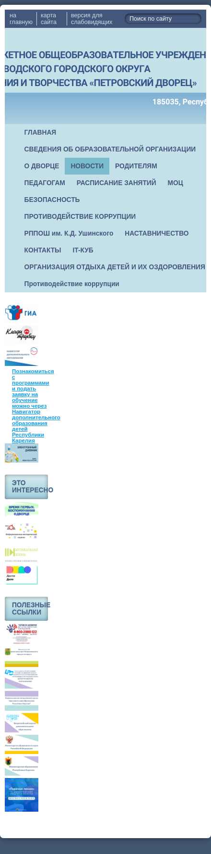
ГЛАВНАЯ (40, 132)
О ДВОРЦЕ (41, 166)
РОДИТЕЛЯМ (136, 166)
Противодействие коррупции (71, 284)
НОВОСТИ (87, 166)
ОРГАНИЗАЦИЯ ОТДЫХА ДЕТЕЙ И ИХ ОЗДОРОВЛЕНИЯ (114, 267)
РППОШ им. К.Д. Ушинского (69, 233)
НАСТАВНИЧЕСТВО (156, 233)
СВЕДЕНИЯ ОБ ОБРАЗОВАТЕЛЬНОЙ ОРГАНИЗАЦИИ (110, 149)
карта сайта (49, 18)
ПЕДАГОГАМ (44, 183)
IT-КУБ (83, 250)
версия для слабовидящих (91, 18)
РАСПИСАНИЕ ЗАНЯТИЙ (116, 183)
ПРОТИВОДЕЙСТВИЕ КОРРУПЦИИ (80, 216)
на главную (21, 18)
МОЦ (175, 183)
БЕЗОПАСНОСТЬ (52, 199)
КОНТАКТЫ (42, 250)
